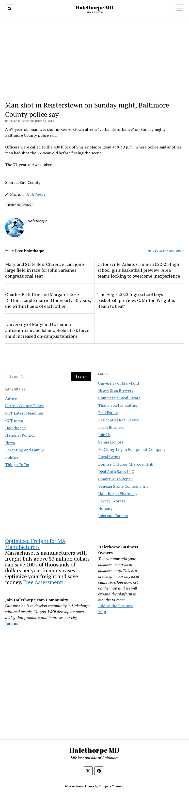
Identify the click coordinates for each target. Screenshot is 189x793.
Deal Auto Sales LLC (116, 471)
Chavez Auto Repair (115, 479)
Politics (11, 457)
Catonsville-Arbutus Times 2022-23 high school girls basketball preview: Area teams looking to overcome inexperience (138, 270)
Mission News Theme (79, 786)
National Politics (20, 435)
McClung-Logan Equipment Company (132, 449)
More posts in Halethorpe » (166, 250)
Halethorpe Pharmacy (117, 493)
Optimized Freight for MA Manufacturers (35, 544)
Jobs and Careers (113, 515)
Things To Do (17, 464)
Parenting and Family (24, 450)
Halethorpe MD (94, 7)
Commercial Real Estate (119, 398)
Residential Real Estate (118, 420)
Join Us (104, 434)
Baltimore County (19, 205)
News (10, 442)
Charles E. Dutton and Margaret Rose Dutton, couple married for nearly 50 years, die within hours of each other (48, 300)
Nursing (105, 508)
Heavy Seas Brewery (116, 390)
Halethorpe (15, 427)
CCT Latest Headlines (24, 413)
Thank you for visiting (117, 405)
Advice (11, 398)
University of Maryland (118, 383)
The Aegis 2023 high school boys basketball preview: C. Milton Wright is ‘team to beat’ (136, 300)
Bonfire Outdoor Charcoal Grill (125, 464)
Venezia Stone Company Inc (123, 486)
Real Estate (108, 412)
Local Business (111, 427)
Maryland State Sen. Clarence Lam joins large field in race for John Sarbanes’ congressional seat (45, 270)
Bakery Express (111, 501)
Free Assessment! (43, 582)
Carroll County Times (24, 405)
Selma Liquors (110, 442)
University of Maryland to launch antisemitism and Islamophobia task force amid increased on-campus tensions (47, 330)
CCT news (14, 420)
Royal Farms (109, 456)
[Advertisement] (94, 60)
